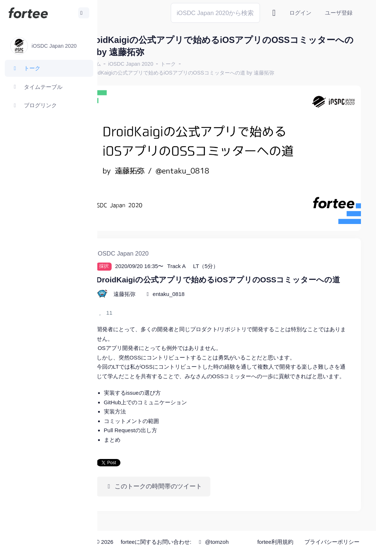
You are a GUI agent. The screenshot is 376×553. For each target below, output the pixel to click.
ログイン (300, 13)
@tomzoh (200, 546)
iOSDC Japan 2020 (159, 64)
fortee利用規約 (278, 534)
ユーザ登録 (338, 13)
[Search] (215, 12)
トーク (197, 64)
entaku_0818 (197, 289)
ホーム (121, 64)
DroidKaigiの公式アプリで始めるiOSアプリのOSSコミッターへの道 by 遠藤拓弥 (210, 73)
